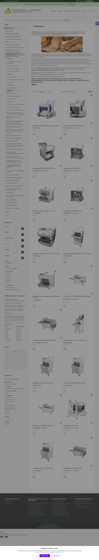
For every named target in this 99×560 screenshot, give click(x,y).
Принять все (45, 555)
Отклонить (56, 555)
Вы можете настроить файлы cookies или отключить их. (49, 552)
